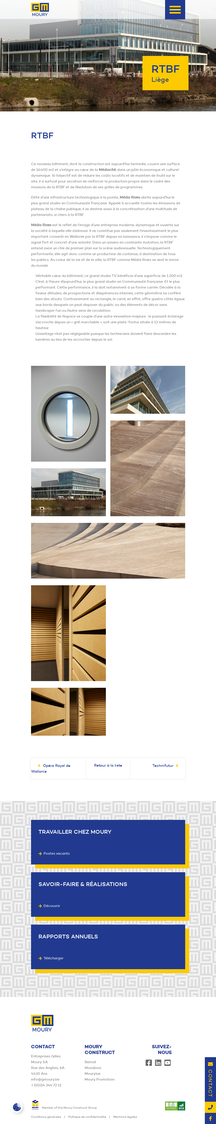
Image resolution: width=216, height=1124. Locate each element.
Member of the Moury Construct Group (64, 1107)
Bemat (90, 1062)
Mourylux (93, 1073)
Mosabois (93, 1068)
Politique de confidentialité (87, 1116)
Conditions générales (46, 1116)
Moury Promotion (99, 1079)
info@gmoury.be (45, 1079)
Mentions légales (125, 1116)
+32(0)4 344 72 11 (46, 1085)
